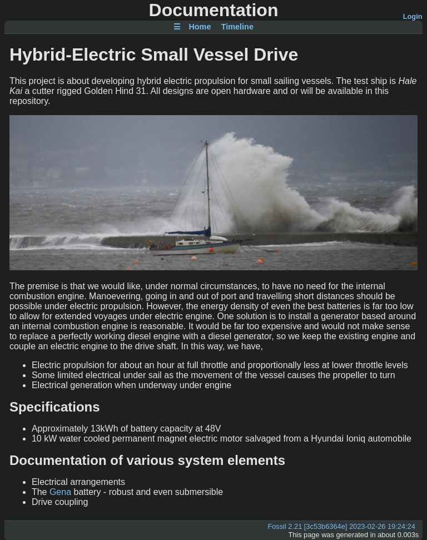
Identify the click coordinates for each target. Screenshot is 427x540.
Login (413, 16)
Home (199, 27)
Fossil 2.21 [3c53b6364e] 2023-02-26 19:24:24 (341, 526)
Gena (60, 492)
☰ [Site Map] (177, 27)
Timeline (237, 27)
